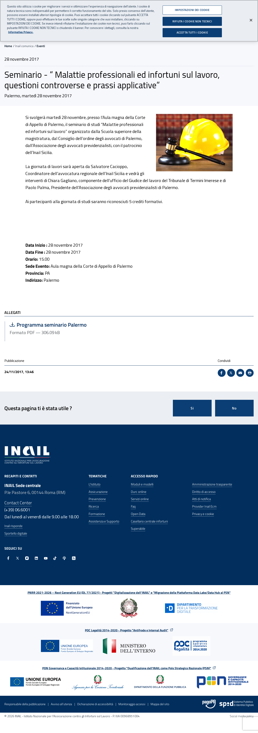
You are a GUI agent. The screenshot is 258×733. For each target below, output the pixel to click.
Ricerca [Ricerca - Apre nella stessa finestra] (94, 506)
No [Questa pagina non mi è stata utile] (234, 408)
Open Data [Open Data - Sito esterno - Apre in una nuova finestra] (138, 513)
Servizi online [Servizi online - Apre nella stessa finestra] (140, 498)
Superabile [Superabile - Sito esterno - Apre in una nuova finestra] (138, 528)
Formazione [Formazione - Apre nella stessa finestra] (97, 513)
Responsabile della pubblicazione (25, 704)
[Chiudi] (251, 18)
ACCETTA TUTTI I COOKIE (192, 31)
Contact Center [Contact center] (18, 502)
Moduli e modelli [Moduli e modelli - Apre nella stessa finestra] (142, 484)
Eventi (41, 46)
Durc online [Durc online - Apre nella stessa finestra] (138, 491)
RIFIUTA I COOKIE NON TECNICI (192, 19)
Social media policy (242, 716)
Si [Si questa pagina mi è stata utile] (192, 408)
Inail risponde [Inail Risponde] (13, 525)
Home (8, 46)
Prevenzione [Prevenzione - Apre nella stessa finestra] (97, 498)
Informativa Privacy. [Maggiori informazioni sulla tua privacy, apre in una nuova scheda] (20, 30)
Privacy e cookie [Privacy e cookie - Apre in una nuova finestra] (203, 513)
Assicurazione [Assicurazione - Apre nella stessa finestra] (98, 491)
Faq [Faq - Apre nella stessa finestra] (133, 506)
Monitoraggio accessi (131, 704)
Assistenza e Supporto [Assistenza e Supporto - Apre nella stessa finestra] (104, 521)
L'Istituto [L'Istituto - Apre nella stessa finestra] (94, 484)
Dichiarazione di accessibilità (95, 704)
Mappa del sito (160, 704)
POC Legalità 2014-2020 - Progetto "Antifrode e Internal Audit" (126, 630)
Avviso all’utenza (61, 704)
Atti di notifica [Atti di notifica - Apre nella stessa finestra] (201, 498)
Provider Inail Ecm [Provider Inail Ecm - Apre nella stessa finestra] (204, 506)
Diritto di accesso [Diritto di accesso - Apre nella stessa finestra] (204, 491)
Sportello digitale (15, 533)
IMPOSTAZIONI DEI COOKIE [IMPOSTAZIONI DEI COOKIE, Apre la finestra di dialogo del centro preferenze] (192, 8)
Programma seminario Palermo (53, 324)
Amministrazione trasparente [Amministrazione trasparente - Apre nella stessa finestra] (212, 484)
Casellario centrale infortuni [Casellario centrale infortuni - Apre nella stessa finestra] (149, 521)
